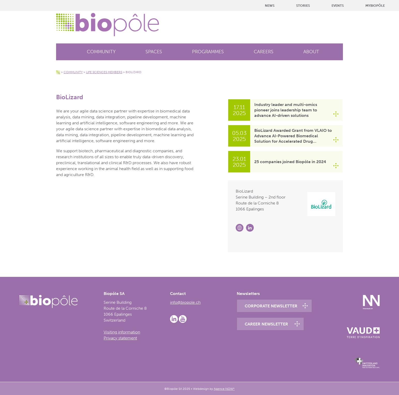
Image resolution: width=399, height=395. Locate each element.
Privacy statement (120, 338)
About (311, 52)
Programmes (208, 52)
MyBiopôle (375, 5)
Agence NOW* (224, 389)
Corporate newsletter (271, 305)
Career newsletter (266, 324)
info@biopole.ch (185, 302)
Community (101, 52)
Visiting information (122, 332)
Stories (303, 5)
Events (338, 5)
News (269, 5)
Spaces (153, 52)
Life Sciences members (104, 72)
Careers (263, 52)
